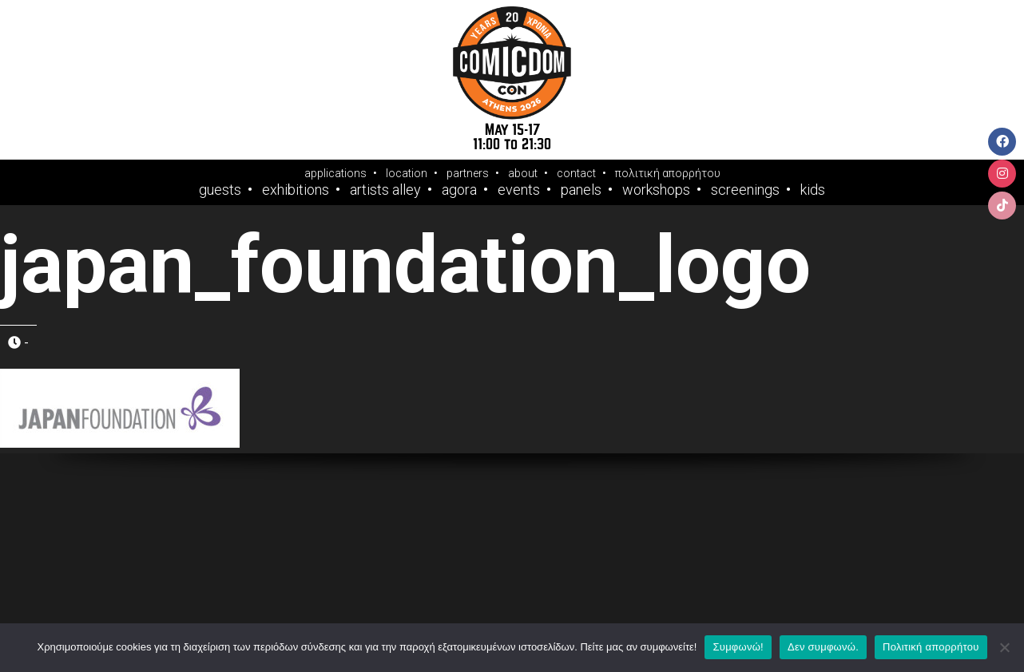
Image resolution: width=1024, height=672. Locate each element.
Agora (459, 190)
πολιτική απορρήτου (667, 173)
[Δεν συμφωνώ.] (1004, 647)
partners (468, 173)
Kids (812, 190)
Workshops (656, 190)
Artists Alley (385, 190)
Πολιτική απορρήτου (930, 647)
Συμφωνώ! (737, 647)
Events (519, 190)
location (406, 173)
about (523, 173)
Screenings (745, 190)
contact (576, 173)
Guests (220, 190)
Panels (581, 190)
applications (335, 173)
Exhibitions (295, 190)
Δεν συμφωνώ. (823, 647)
